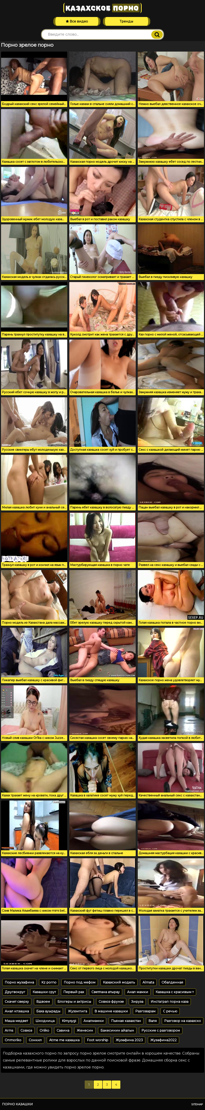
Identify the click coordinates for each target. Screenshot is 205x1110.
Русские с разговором (160, 1030)
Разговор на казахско (182, 1021)
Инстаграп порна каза (169, 1002)
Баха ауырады (48, 1011)
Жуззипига (77, 1011)
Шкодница (45, 1021)
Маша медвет (16, 1021)
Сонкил (35, 1040)
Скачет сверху (17, 1002)
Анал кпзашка (17, 1011)
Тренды (126, 21)
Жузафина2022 (163, 1040)
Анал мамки (137, 992)
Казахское (102, 8)
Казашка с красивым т (175, 992)
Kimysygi (69, 1021)
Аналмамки (93, 1021)
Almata (148, 982)
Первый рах (73, 992)
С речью (170, 1011)
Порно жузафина (19, 982)
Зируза (137, 1002)
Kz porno (48, 982)
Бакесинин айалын (117, 1030)
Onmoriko (13, 1040)
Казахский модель (119, 982)
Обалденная (172, 982)
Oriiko (44, 1030)
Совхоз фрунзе (111, 1002)
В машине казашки (111, 1011)
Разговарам (145, 1011)
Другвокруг (15, 992)
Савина (63, 1030)
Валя (152, 1021)
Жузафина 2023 (129, 1040)
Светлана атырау (105, 992)
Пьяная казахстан (126, 1021)
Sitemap (197, 1104)
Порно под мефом (80, 982)
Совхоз (26, 1030)
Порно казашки (17, 1104)
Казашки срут (44, 992)
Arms (9, 1030)
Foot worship (97, 1040)
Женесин (85, 1030)
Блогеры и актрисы (74, 1002)
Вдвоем (43, 1002)
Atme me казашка (64, 1040)
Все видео (77, 21)
